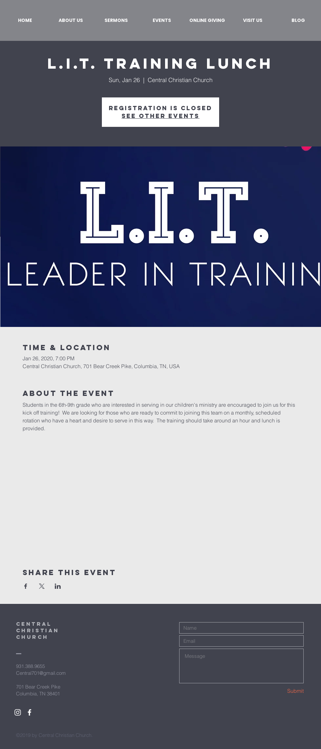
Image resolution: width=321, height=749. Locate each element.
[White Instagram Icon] (17, 712)
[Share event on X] (42, 586)
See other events (160, 116)
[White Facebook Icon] (29, 712)
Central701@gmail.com (41, 673)
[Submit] (280, 691)
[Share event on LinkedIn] (58, 586)
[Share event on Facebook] (26, 586)
